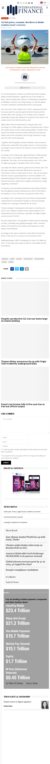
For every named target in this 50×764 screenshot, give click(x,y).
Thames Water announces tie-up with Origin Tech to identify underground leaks (23, 362)
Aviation (5, 18)
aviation (5, 259)
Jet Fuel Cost (28, 259)
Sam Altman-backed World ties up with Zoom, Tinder (25, 538)
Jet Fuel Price (39, 259)
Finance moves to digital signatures (17, 702)
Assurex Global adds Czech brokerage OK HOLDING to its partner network (25, 555)
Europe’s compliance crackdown (22, 569)
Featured (12, 18)
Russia (4, 262)
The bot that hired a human (13, 517)
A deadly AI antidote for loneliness (15, 522)
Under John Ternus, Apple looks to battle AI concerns (22, 512)
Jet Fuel (19, 259)
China (12, 259)
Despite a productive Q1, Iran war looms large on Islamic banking (24, 319)
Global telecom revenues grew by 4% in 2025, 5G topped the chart (25, 563)
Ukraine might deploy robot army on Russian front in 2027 (24, 546)
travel (11, 262)
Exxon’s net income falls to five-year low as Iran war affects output (23, 405)
